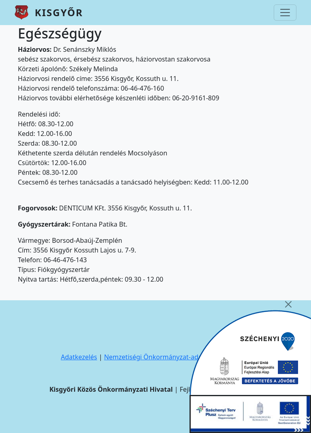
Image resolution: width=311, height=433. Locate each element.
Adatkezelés (79, 356)
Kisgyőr (59, 12)
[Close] (288, 304)
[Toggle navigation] (285, 12)
